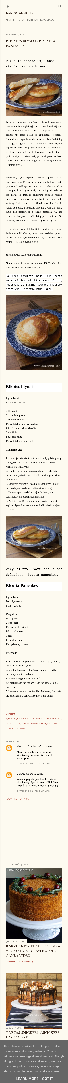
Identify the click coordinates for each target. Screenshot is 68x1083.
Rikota (9, 728)
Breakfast (38, 718)
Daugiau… (47, 19)
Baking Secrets (19, 13)
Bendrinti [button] (11, 713)
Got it (47, 1079)
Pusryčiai (46, 723)
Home (10, 19)
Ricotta (56, 723)
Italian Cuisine (13, 723)
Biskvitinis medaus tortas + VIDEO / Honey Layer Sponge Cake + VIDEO (33, 951)
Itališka (25, 723)
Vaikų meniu (20, 728)
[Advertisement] (34, 831)
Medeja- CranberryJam (31, 746)
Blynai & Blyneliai (23, 718)
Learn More (27, 1079)
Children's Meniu (52, 718)
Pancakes (35, 723)
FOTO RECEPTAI (27, 19)
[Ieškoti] (60, 5)
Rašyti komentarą (17, 798)
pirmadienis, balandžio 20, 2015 (33, 763)
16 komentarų (25, 961)
